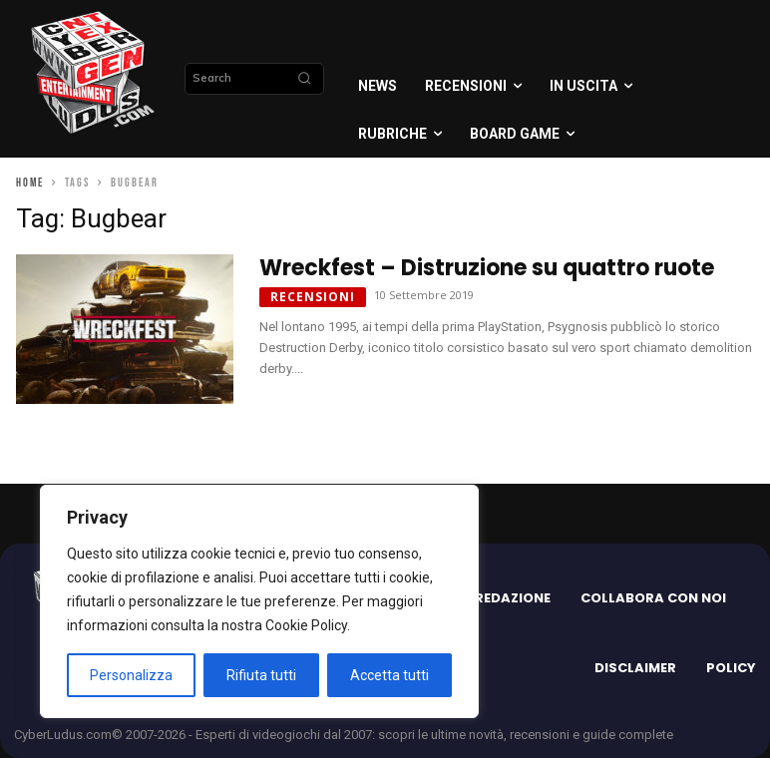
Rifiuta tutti (261, 675)
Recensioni (312, 296)
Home (30, 183)
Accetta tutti (389, 675)
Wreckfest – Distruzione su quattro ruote (486, 267)
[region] (259, 601)
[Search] (304, 79)
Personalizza (131, 675)
